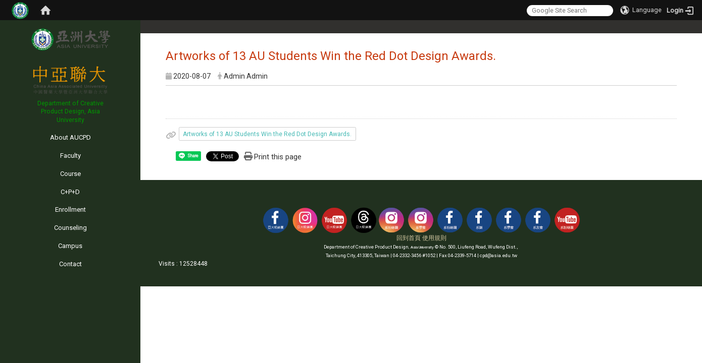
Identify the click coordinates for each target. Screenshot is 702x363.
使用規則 (434, 237)
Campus (70, 246)
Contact (70, 264)
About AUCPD (70, 137)
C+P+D (70, 192)
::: (2, 128)
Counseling (70, 227)
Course (70, 173)
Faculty (70, 155)
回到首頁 (408, 237)
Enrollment (70, 209)
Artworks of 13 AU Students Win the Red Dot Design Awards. (267, 134)
